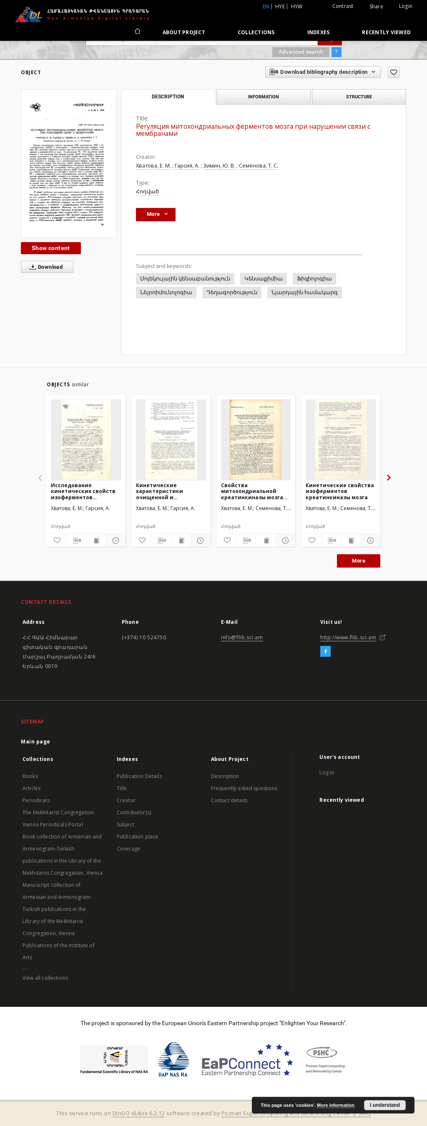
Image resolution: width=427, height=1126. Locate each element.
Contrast (343, 6)
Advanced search (301, 51)
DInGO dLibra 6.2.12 (139, 1113)
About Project (184, 32)
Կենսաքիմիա (263, 278)
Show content (51, 248)
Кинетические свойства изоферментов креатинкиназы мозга (340, 491)
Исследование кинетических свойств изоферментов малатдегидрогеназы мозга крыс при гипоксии (83, 491)
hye (280, 6)
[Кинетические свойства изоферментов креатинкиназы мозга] (341, 440)
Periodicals (36, 800)
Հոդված (147, 191)
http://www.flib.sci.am (348, 637)
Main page (35, 741)
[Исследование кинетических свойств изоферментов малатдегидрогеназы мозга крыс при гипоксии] (86, 440)
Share (376, 6)
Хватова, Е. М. (153, 165)
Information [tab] (263, 97)
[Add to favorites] (393, 72)
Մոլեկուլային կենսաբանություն (185, 278)
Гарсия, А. (187, 165)
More (358, 561)
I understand (385, 1105)
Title (122, 788)
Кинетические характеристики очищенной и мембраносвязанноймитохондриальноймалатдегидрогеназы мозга (171, 491)
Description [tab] (168, 97)
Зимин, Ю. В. (219, 165)
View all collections (45, 977)
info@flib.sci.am (242, 637)
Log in (326, 772)
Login (405, 6)
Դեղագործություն (231, 292)
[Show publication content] (95, 540)
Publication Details (139, 776)
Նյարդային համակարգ (304, 292)
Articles (31, 788)
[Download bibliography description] (75, 540)
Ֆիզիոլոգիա (314, 278)
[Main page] (137, 32)
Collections (256, 32)
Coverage (128, 848)
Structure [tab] (359, 97)
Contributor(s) (134, 812)
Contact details (229, 800)
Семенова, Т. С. (258, 165)
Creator (126, 800)
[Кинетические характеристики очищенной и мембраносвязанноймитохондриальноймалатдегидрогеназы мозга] (171, 440)
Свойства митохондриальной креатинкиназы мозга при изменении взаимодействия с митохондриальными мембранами (252, 491)
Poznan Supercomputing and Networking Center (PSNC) (296, 1113)
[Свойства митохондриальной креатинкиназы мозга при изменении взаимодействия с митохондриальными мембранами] (256, 440)
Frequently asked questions (244, 788)
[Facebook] (325, 652)
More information (335, 1105)
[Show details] (114, 540)
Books (30, 776)
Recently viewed (386, 32)
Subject (125, 824)
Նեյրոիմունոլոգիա (166, 292)
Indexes (318, 32)
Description (225, 776)
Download (44, 267)
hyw (297, 6)
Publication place (137, 836)
